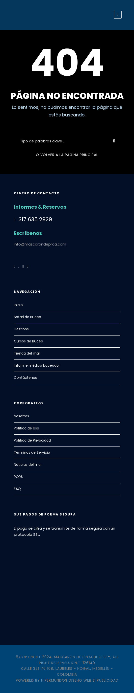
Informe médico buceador (37, 365)
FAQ (17, 488)
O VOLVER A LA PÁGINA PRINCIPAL (67, 154)
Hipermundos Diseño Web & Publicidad (79, 680)
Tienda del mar (27, 353)
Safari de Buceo (27, 316)
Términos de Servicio (32, 452)
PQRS (18, 476)
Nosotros (21, 416)
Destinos (21, 329)
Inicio (18, 304)
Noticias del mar (28, 464)
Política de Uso (26, 428)
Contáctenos (25, 377)
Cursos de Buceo (28, 341)
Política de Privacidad (32, 440)
